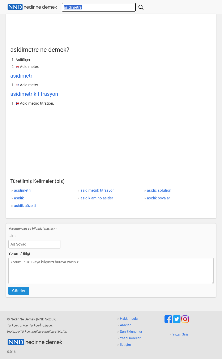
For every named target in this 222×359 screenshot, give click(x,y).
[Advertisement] (111, 28)
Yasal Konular (130, 338)
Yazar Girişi (180, 334)
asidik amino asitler (96, 198)
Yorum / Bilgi (19, 253)
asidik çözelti (25, 205)
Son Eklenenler (131, 332)
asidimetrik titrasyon (34, 94)
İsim (12, 235)
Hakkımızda (129, 319)
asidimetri (22, 76)
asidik (19, 198)
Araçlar (125, 325)
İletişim (125, 345)
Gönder (19, 291)
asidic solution (159, 190)
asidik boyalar (158, 198)
